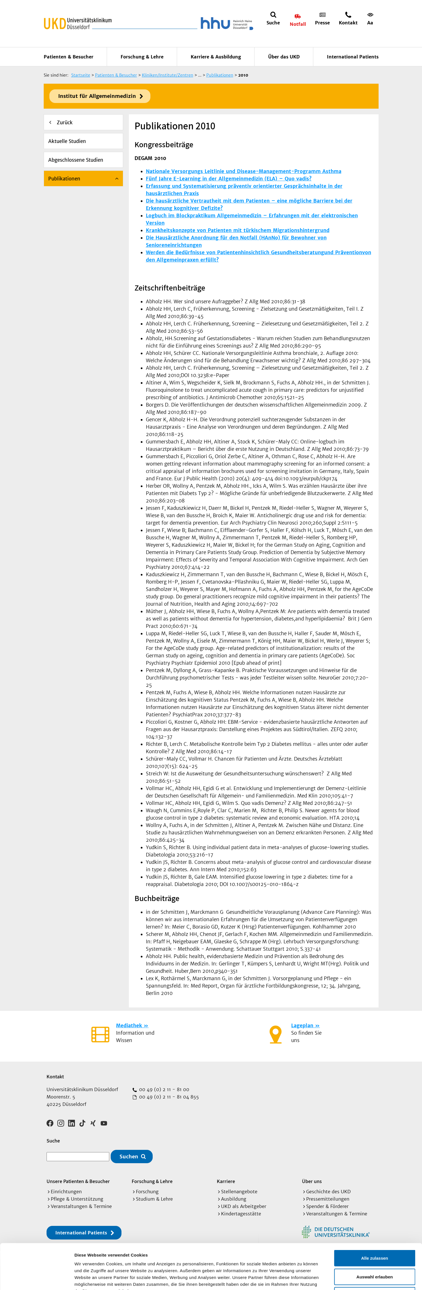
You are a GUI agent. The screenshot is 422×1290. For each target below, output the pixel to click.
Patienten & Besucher (68, 57)
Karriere (226, 1181)
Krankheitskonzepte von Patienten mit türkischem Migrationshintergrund (237, 230)
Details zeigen (301, 1278)
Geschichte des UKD (328, 1191)
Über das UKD (284, 57)
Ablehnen (374, 1252)
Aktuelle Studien (67, 141)
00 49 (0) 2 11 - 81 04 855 (168, 1097)
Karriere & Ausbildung (216, 57)
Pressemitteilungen (327, 1199)
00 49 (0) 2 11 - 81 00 (163, 1089)
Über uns (312, 1181)
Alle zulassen (374, 1215)
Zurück (65, 122)
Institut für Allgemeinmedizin (97, 96)
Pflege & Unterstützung (77, 1199)
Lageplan (302, 1025)
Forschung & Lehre (142, 57)
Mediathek (129, 1025)
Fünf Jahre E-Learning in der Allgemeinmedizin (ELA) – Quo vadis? (229, 179)
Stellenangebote (239, 1191)
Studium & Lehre (154, 1199)
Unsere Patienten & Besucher (78, 1181)
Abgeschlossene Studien (75, 160)
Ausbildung (233, 1199)
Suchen (128, 1156)
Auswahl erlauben (374, 1234)
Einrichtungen (66, 1191)
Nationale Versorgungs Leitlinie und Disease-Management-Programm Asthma (243, 171)
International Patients (353, 57)
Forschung (147, 1191)
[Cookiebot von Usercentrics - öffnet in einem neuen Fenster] (37, 1279)
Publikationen (64, 179)
